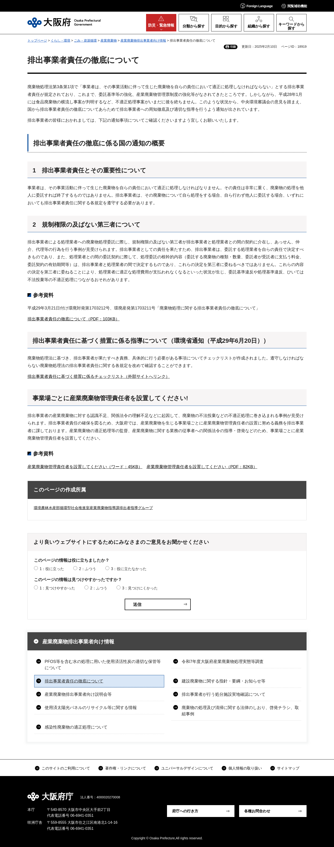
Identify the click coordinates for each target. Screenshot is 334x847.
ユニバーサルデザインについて (187, 768)
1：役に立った (52, 569)
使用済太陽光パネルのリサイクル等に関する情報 (91, 707)
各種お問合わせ (257, 811)
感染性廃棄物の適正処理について (76, 727)
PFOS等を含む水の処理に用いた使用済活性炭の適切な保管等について (103, 664)
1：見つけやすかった (57, 588)
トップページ (37, 40)
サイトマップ (288, 768)
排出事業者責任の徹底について (74, 681)
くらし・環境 (60, 40)
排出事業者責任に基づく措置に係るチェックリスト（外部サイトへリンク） (98, 376)
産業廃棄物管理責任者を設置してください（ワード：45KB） (84, 466)
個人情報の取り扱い (245, 768)
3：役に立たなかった (129, 569)
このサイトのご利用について (66, 768)
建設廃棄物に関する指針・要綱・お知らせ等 (223, 681)
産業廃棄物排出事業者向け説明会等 (78, 694)
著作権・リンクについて (125, 768)
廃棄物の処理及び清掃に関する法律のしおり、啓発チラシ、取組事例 (240, 710)
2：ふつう (87, 569)
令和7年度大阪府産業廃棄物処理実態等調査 (223, 661)
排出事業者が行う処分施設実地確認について (223, 694)
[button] (256, 5)
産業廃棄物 (108, 40)
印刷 (233, 46)
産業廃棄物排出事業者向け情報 (143, 40)
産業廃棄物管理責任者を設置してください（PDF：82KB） (202, 466)
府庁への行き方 (185, 811)
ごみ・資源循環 (85, 40)
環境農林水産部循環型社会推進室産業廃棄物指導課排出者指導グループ (93, 508)
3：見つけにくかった (140, 588)
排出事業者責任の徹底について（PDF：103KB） (73, 319)
